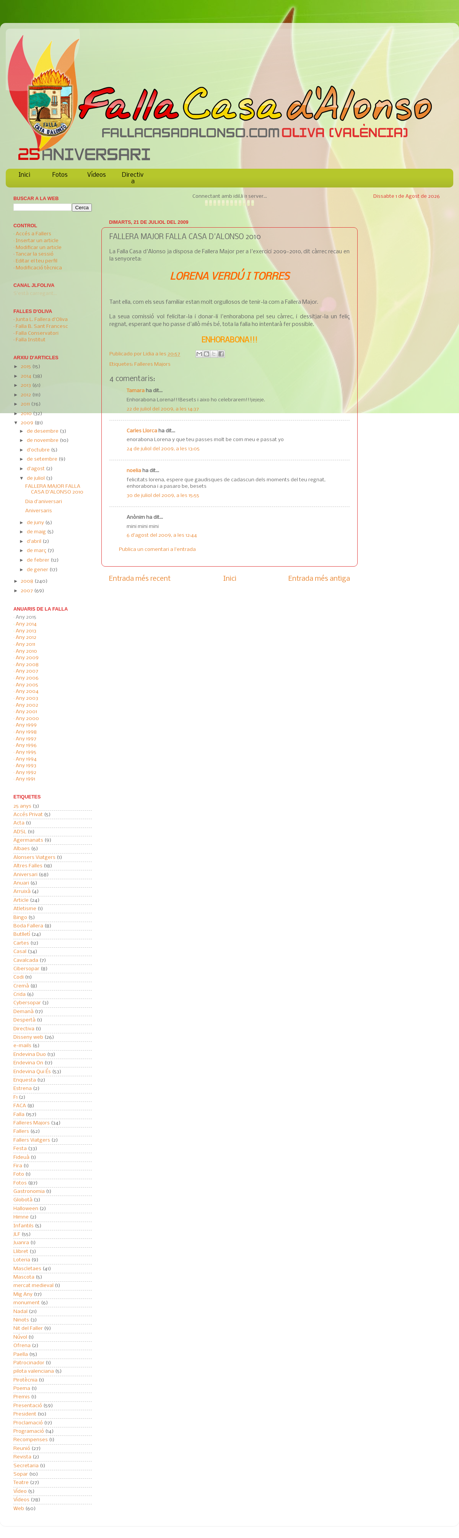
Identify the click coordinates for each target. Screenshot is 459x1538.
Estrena (22, 1089)
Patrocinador (28, 1363)
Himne (21, 1217)
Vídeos (96, 175)
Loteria (21, 1260)
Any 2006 (27, 678)
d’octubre (39, 450)
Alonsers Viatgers (34, 857)
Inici (24, 175)
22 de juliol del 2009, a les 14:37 (163, 409)
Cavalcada (25, 960)
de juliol (36, 478)
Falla (18, 1115)
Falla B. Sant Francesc (42, 326)
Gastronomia (29, 1191)
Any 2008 (27, 665)
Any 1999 (26, 725)
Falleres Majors (152, 364)
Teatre (21, 1483)
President (24, 1414)
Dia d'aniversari (43, 502)
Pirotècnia (25, 1380)
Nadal (20, 1312)
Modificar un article (39, 248)
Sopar (20, 1474)
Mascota (23, 1277)
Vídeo (20, 1491)
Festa (20, 1149)
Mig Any (23, 1294)
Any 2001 (26, 712)
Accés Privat (28, 815)
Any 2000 (27, 719)
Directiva (132, 178)
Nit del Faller (28, 1328)
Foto (18, 1174)
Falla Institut (31, 340)
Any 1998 (26, 732)
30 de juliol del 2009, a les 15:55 (163, 496)
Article (21, 900)
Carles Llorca (142, 431)
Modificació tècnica (39, 268)
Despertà (24, 1020)
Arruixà (22, 891)
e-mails (22, 1046)
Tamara (136, 391)
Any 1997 (26, 739)
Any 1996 (26, 745)
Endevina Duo (29, 1054)
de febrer (38, 560)
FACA (19, 1106)
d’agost (36, 469)
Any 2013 (26, 631)
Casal (19, 952)
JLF (16, 1234)
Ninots (21, 1320)
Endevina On (28, 1063)
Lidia (149, 354)
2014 (27, 376)
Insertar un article (37, 241)
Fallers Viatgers (31, 1140)
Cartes (21, 943)
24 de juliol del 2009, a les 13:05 (163, 449)
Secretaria (26, 1466)
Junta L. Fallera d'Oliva (42, 320)
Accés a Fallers (33, 234)
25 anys (22, 806)
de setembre (43, 459)
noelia (134, 471)
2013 (26, 385)
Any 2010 (26, 651)
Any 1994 (26, 759)
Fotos (60, 175)
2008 (27, 581)
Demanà (23, 1012)
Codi (18, 977)
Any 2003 (27, 698)
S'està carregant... (35, 294)
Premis (21, 1397)
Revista (22, 1457)
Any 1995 (26, 752)
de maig (37, 532)
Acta (18, 823)
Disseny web (28, 1037)
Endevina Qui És (32, 1072)
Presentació (27, 1406)
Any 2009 (27, 658)
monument (26, 1303)
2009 (27, 423)
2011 (26, 404)
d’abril (34, 541)
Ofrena (22, 1346)
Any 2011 (25, 644)
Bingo (20, 918)
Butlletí (21, 934)
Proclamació (28, 1423)
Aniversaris (38, 511)
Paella (20, 1354)
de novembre (43, 440)
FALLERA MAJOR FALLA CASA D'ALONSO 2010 (54, 489)
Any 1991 (25, 779)
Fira (17, 1166)
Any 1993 (26, 766)
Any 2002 (27, 705)
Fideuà (21, 1157)
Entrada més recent (140, 579)
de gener (38, 570)
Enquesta (24, 1080)
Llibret (20, 1252)
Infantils (23, 1226)
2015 (26, 367)
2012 (26, 395)
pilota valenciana (33, 1371)
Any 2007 (27, 671)
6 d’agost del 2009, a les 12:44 (162, 535)
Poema (21, 1388)
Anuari (21, 883)
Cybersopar (27, 1003)
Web (18, 1509)
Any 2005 (27, 685)
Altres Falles (27, 866)
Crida (19, 994)
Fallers (21, 1131)
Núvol (20, 1337)
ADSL (19, 832)
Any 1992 (26, 773)
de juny (36, 523)
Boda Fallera (28, 926)
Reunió (21, 1449)
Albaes (21, 849)
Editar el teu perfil (36, 261)
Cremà (21, 986)
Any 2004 (27, 691)
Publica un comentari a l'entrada (157, 549)
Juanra (21, 1243)
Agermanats (28, 840)
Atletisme (24, 909)
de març (37, 551)
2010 (27, 414)
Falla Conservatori (37, 333)
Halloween (25, 1209)
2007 (27, 591)
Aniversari (25, 875)
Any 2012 (26, 637)
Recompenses (30, 1440)
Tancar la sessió (35, 254)
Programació (28, 1431)
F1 (15, 1097)
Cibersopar (26, 969)
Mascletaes (27, 1269)
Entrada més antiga (319, 579)
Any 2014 (26, 624)
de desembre (43, 431)
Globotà (23, 1200)
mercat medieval (33, 1286)
